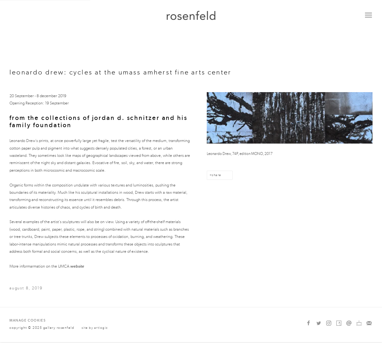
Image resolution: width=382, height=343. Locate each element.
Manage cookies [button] (27, 320)
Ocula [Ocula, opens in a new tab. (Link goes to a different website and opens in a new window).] (359, 323)
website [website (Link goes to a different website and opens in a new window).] (77, 266)
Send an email (349, 323)
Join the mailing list (369, 323)
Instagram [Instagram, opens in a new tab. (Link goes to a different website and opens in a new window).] (328, 323)
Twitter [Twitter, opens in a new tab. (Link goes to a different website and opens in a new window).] (318, 323)
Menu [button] (368, 15)
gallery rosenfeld (191, 15)
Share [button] (216, 175)
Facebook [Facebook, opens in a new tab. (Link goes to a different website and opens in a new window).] (308, 323)
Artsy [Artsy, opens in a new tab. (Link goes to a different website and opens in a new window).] (338, 323)
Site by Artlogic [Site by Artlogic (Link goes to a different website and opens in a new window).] (95, 328)
